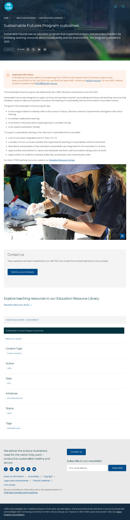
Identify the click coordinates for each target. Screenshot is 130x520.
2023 (9, 383)
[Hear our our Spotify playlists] (23, 469)
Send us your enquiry (22, 272)
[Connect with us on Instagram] (11, 469)
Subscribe (117, 468)
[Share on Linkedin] (39, 49)
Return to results (13, 339)
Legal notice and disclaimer (16, 480)
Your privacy (9, 484)
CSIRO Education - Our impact (51, 18)
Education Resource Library (62, 160)
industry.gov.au (93, 80)
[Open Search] (123, 6)
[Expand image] (65, 202)
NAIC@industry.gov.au (46, 83)
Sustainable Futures (13, 428)
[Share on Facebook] (28, 49)
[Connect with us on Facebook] (6, 469)
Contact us (76, 451)
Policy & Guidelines (41, 480)
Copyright (47, 476)
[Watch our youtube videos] (34, 469)
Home (6, 18)
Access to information (14, 476)
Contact (8, 49)
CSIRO (9, 368)
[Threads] (28, 469)
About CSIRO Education (26, 18)
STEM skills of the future (14, 398)
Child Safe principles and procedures (21, 492)
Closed (9, 413)
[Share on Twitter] (33, 49)
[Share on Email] (45, 49)
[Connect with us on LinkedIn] (17, 469)
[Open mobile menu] (115, 6)
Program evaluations (14, 353)
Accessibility (33, 476)
